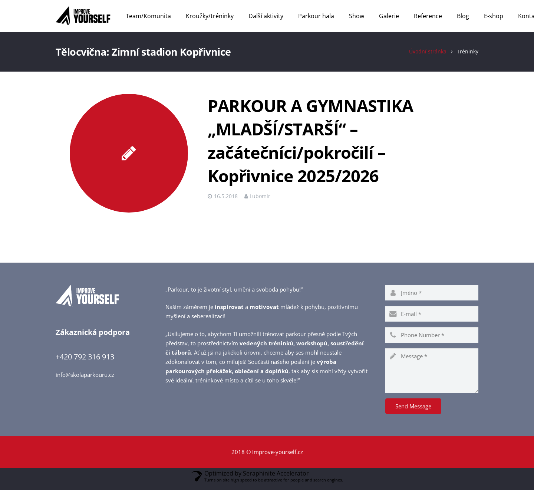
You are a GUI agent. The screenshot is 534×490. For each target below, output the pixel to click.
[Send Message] (413, 411)
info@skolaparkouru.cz (85, 380)
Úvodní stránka (427, 56)
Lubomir (260, 201)
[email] (431, 318)
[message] (431, 375)
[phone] (431, 340)
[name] (431, 297)
